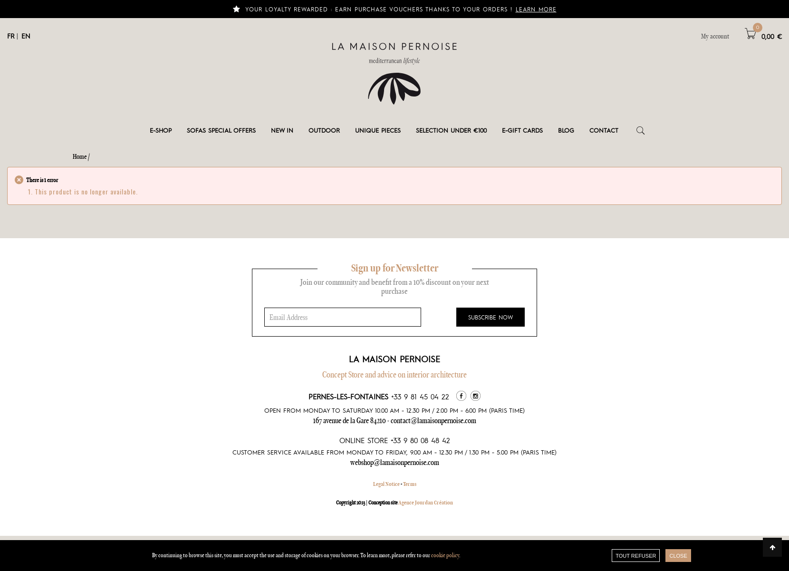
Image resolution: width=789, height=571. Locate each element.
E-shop (161, 130)
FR (10, 35)
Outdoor (324, 130)
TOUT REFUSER (636, 556)
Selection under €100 (451, 130)
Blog (566, 130)
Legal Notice (386, 484)
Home (80, 156)
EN (25, 35)
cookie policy (445, 555)
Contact (603, 130)
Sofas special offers (221, 130)
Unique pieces (378, 130)
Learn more (536, 9)
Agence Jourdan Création (425, 502)
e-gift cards (522, 130)
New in (282, 130)
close (678, 556)
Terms (409, 484)
